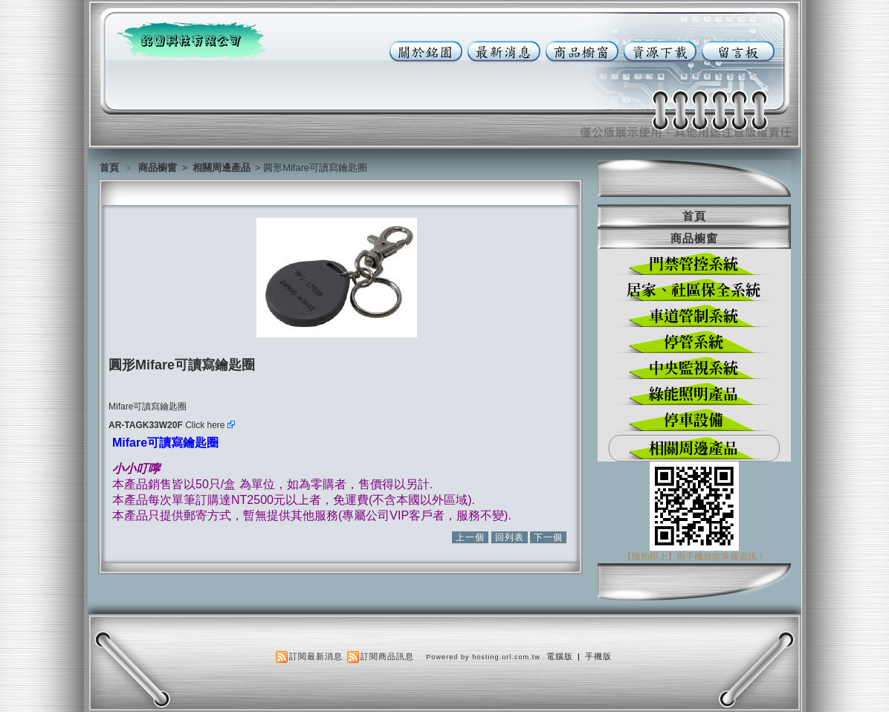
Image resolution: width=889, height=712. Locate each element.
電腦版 (559, 656)
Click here (210, 425)
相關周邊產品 (223, 167)
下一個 (548, 537)
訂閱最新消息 (316, 656)
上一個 (470, 537)
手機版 (598, 656)
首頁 (109, 167)
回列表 (509, 537)
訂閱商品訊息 (387, 656)
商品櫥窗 (158, 167)
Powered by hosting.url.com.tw (483, 657)
